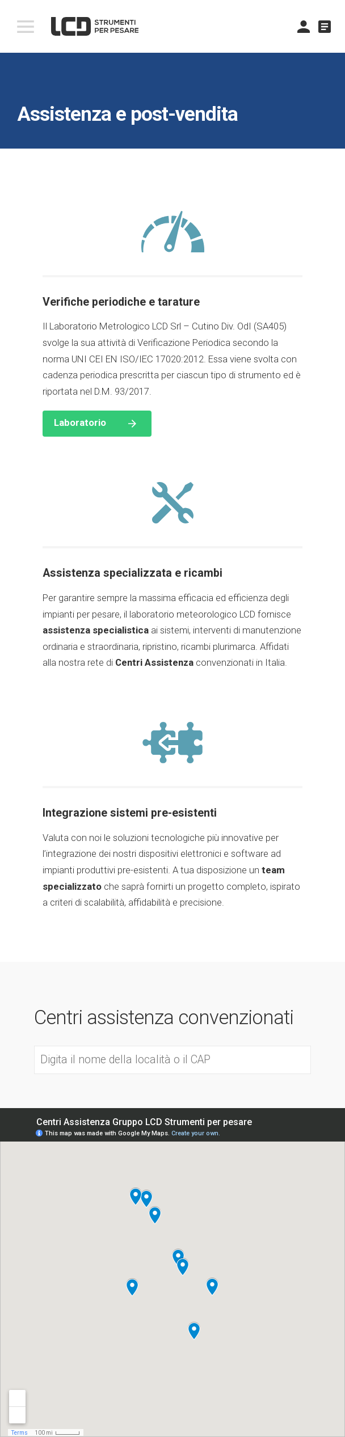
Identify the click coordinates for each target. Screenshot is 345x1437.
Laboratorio (80, 422)
